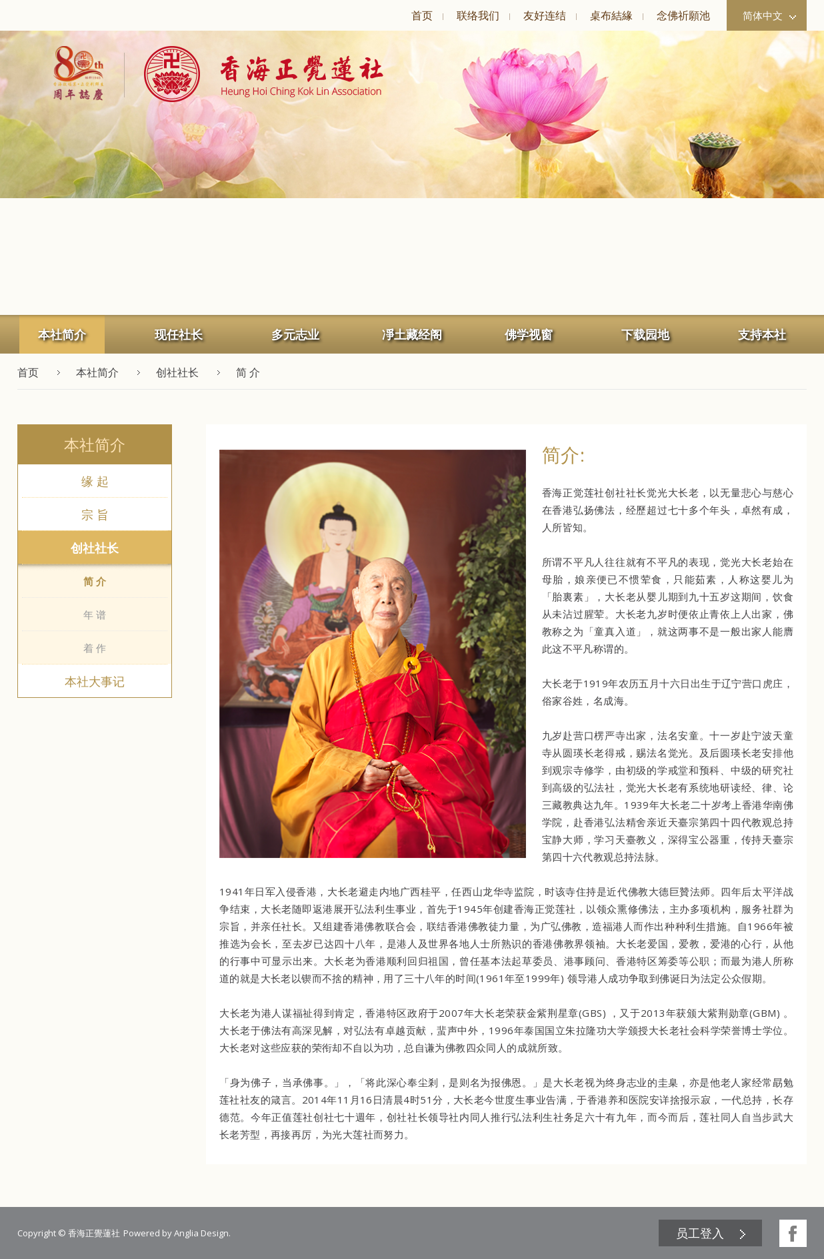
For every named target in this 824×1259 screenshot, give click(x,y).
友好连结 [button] (544, 15)
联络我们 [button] (478, 15)
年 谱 (94, 614)
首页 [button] (422, 15)
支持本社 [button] (762, 334)
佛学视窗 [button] (529, 334)
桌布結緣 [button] (611, 15)
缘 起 (95, 481)
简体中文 (769, 15)
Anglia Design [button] (201, 1233)
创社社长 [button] (177, 372)
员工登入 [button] (700, 1233)
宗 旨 (95, 514)
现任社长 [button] (179, 334)
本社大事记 (95, 681)
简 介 (94, 581)
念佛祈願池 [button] (683, 15)
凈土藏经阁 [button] (412, 334)
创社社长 (95, 548)
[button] (253, 74)
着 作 (94, 648)
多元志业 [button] (295, 334)
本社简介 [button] (62, 334)
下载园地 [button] (645, 334)
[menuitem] (422, 15)
